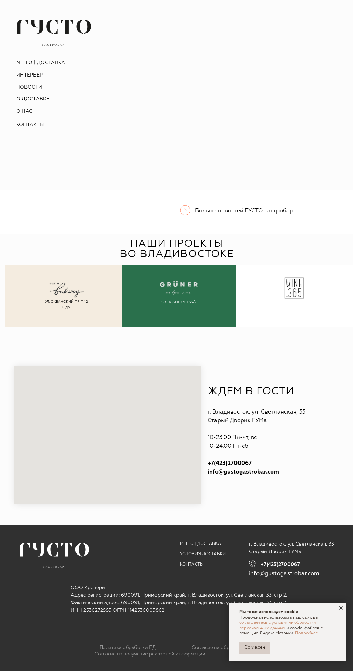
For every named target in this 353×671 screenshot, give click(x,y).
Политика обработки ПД (128, 647)
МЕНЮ (187, 544)
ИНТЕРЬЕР (29, 75)
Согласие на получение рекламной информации (149, 654)
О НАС (24, 111)
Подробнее (306, 633)
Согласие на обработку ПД (222, 647)
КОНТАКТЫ (30, 124)
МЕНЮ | (25, 62)
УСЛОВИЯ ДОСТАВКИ (203, 554)
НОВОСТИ (29, 87)
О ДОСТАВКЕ (32, 98)
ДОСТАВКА (51, 62)
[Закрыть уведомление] (340, 607)
